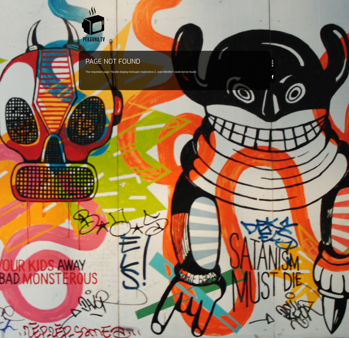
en (272, 63)
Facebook (272, 77)
